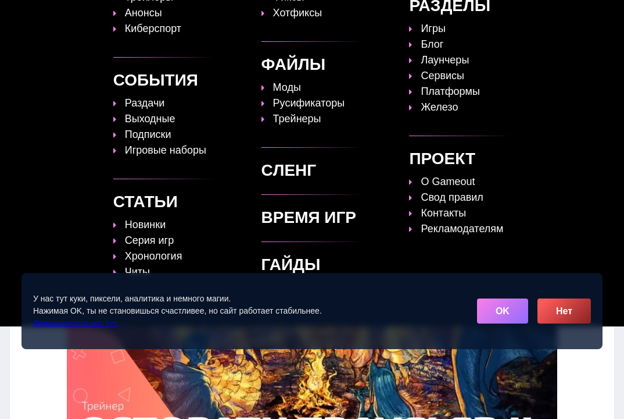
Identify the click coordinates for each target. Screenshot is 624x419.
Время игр (358, 15)
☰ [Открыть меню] (604, 15)
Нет (564, 311)
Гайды (256, 15)
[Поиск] (583, 15)
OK (503, 311)
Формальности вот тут (75, 323)
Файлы (413, 15)
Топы (214, 15)
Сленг (458, 15)
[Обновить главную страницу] (82, 16)
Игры (499, 15)
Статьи (302, 15)
